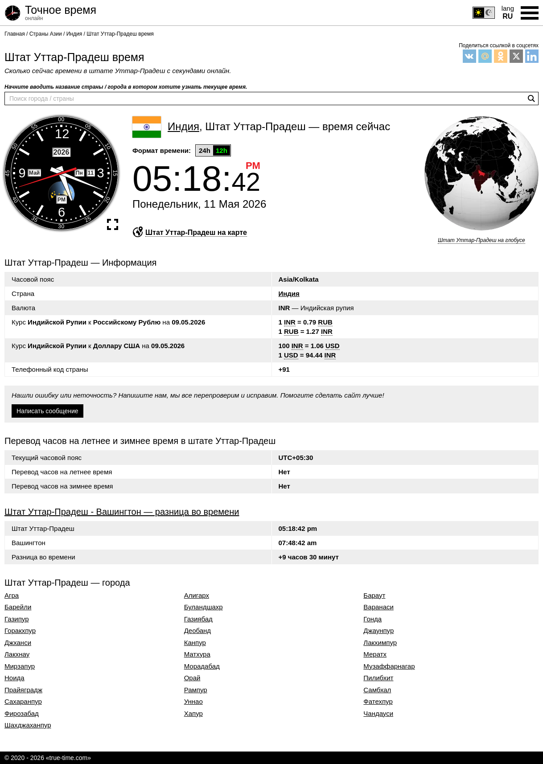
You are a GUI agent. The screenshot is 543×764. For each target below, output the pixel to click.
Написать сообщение (47, 411)
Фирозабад (21, 713)
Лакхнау (16, 654)
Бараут (374, 595)
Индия (289, 293)
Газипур (16, 619)
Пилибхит (378, 678)
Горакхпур (20, 630)
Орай (192, 678)
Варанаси (378, 607)
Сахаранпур (23, 701)
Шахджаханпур (27, 725)
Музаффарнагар (389, 666)
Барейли (17, 607)
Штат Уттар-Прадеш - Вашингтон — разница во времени (121, 512)
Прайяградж (23, 690)
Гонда (372, 619)
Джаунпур (378, 630)
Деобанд (197, 630)
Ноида (14, 678)
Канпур (195, 642)
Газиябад (198, 619)
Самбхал (377, 690)
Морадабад (202, 666)
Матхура (197, 654)
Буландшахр (203, 607)
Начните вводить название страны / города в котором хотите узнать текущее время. (125, 87)
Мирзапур (19, 666)
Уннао (193, 701)
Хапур (193, 713)
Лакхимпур (380, 642)
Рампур (195, 690)
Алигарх (196, 595)
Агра (11, 595)
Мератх (375, 654)
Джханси (17, 642)
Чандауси (378, 713)
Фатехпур (377, 701)
